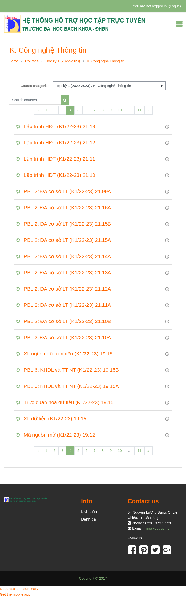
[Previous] (38, 110)
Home (13, 61)
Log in (175, 6)
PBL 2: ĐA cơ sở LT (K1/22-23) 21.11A (67, 305)
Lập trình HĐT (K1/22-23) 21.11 (59, 159)
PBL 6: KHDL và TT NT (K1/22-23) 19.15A (71, 386)
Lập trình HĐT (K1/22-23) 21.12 (59, 142)
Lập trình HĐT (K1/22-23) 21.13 (59, 126)
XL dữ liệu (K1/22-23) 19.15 (55, 418)
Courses (32, 61)
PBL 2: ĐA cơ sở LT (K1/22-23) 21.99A (67, 191)
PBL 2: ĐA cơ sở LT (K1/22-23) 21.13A (67, 272)
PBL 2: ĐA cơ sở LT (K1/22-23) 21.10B (67, 321)
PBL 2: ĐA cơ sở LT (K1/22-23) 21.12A (67, 288)
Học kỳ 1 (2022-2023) (62, 61)
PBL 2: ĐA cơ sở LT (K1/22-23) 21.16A (67, 207)
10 (120, 110)
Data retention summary (19, 589)
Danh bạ (88, 519)
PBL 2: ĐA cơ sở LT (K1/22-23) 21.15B (67, 224)
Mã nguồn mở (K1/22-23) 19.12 (59, 435)
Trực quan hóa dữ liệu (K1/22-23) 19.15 (69, 402)
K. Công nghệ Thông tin (106, 61)
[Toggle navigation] (179, 24)
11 (139, 110)
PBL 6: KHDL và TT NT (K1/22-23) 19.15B (71, 370)
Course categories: (35, 86)
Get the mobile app (15, 594)
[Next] (148, 110)
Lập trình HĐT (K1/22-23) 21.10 (59, 175)
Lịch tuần (89, 512)
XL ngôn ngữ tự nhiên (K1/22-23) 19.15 (68, 353)
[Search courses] (35, 100)
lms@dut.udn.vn (158, 528)
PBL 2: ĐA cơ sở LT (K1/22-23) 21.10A (67, 337)
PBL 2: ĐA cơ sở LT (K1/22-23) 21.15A (67, 240)
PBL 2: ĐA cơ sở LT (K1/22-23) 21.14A (67, 256)
